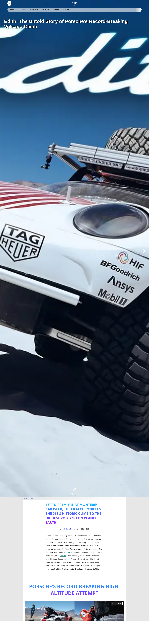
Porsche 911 (68, 552)
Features (34, 10)
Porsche (63, 556)
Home (26, 498)
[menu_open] (9, 3)
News (12, 10)
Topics (56, 10)
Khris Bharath (66, 529)
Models (45, 10)
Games (66, 10)
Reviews (22, 10)
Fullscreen (74, 491)
